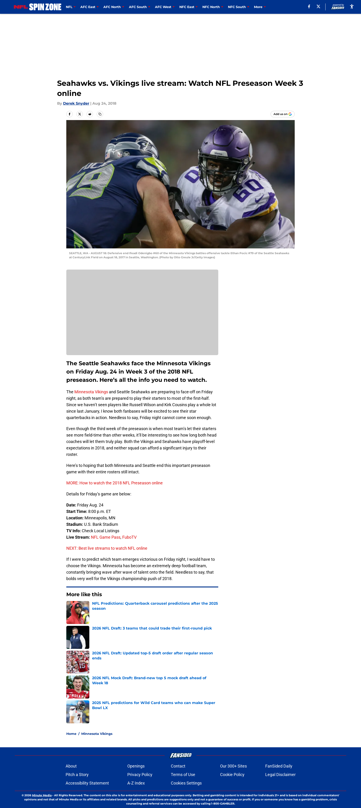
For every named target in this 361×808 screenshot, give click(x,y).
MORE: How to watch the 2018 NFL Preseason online (114, 482)
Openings (136, 766)
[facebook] (309, 6)
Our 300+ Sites (233, 766)
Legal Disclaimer (280, 774)
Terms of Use (183, 774)
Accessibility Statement (87, 783)
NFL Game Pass (105, 537)
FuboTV (129, 537)
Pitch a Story (77, 774)
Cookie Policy (232, 774)
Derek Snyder (76, 103)
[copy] (100, 114)
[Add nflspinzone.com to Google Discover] (283, 114)
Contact (178, 766)
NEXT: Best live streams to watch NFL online (106, 548)
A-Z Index (136, 783)
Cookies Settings (186, 783)
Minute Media (42, 795)
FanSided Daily (278, 766)
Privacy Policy (139, 774)
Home (71, 734)
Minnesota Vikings (91, 391)
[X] (318, 6)
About (71, 766)
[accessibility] (351, 6)
